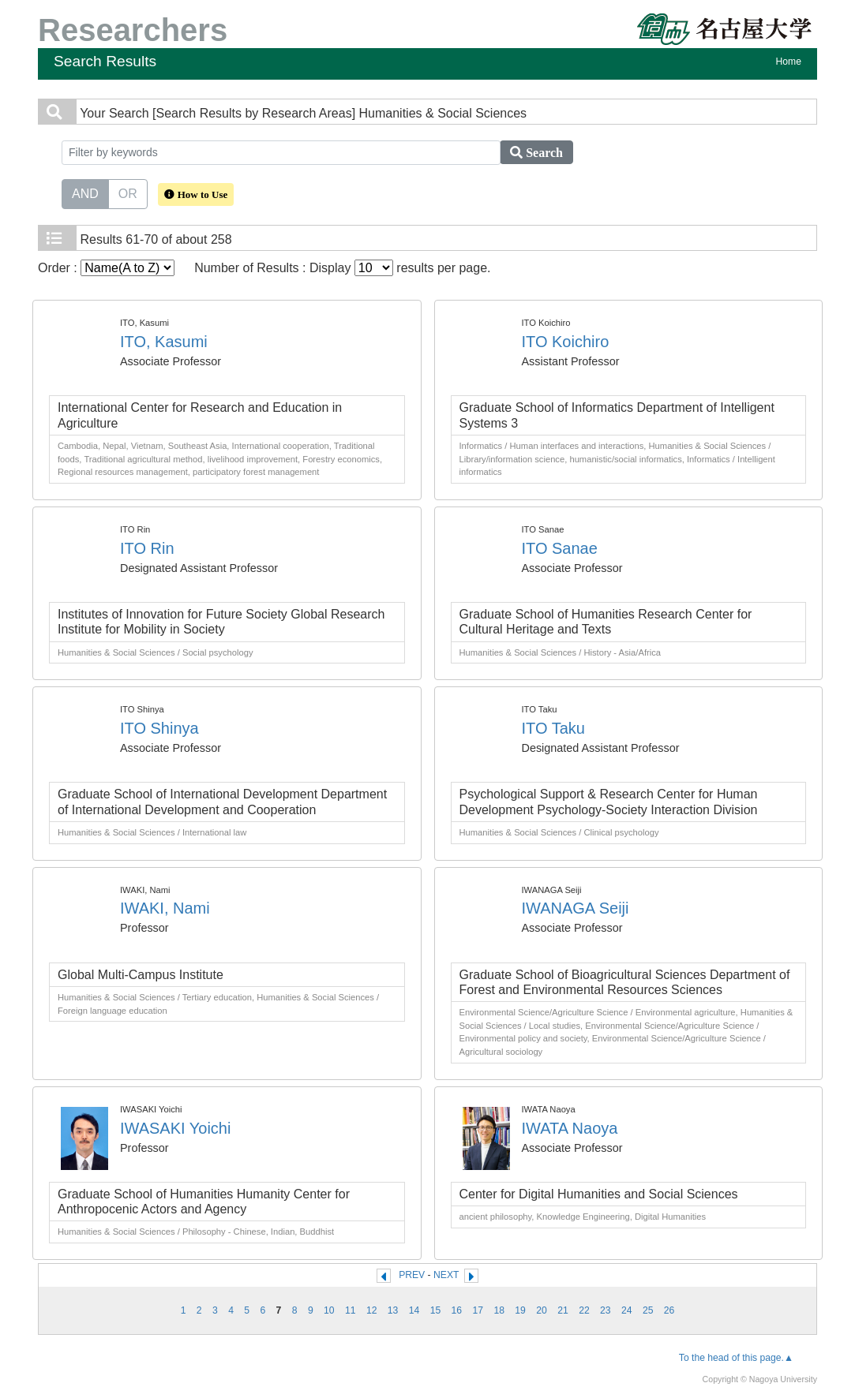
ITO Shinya (159, 728)
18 (498, 1310)
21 (562, 1310)
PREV (412, 1274)
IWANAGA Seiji (575, 908)
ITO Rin (147, 548)
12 (371, 1310)
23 (605, 1310)
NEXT (446, 1274)
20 (541, 1310)
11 (350, 1310)
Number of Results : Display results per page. (342, 268)
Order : (106, 268)
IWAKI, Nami (165, 908)
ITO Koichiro (565, 341)
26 (669, 1310)
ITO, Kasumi (164, 341)
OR (127, 192)
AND (85, 192)
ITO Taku (553, 728)
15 (435, 1310)
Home (788, 61)
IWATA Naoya (570, 1128)
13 (393, 1310)
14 (414, 1310)
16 (457, 1310)
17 (478, 1310)
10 (329, 1310)
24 (626, 1310)
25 (648, 1310)
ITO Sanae (560, 548)
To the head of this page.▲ (736, 1357)
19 (520, 1310)
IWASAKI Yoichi (175, 1128)
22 (584, 1310)
